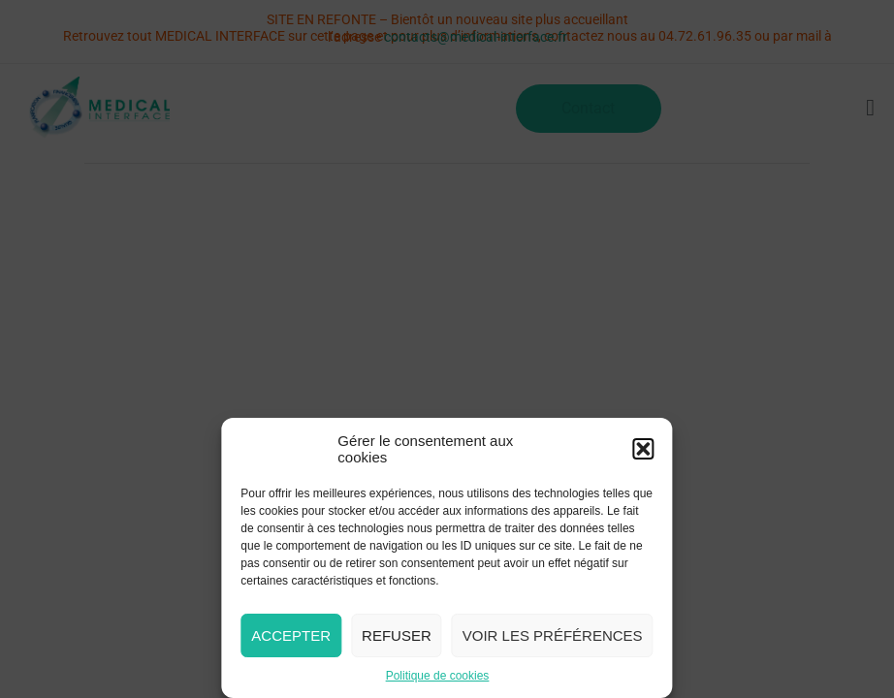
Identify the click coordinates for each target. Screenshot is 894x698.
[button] (644, 449)
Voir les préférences (553, 635)
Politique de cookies (438, 675)
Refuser (396, 635)
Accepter (291, 635)
